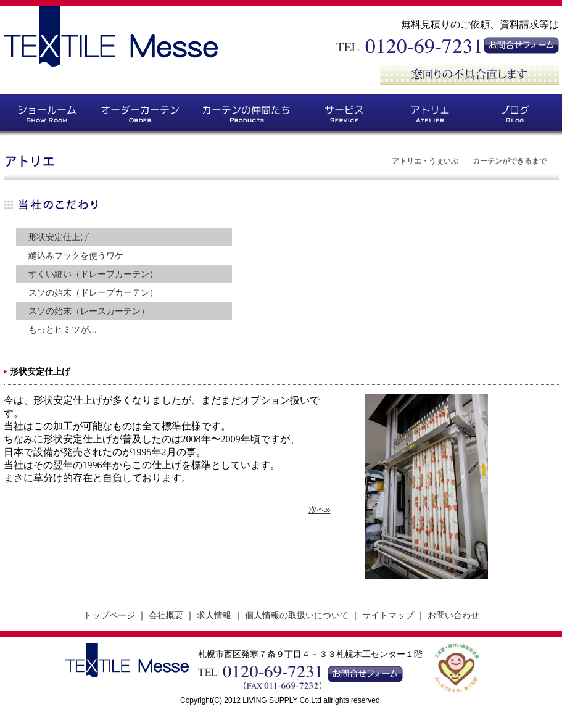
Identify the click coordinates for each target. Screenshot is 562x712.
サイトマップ (388, 615)
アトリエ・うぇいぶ (425, 161)
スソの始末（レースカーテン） (88, 311)
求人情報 (214, 615)
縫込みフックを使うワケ (75, 255)
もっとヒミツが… (62, 329)
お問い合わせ (453, 615)
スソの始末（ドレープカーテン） (93, 292)
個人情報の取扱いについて (297, 615)
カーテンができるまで (510, 161)
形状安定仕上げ (58, 237)
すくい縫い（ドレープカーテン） (93, 274)
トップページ (109, 615)
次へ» (319, 510)
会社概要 (166, 615)
